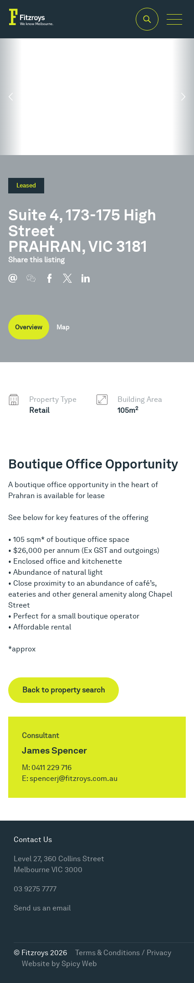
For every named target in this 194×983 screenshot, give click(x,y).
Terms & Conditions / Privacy (123, 952)
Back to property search (63, 690)
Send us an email (42, 908)
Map (62, 327)
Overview (28, 327)
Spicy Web (79, 963)
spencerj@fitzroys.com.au (73, 778)
